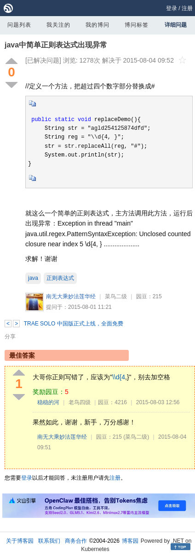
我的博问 (97, 25)
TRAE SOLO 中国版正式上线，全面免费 (73, 323)
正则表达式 (60, 278)
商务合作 (76, 541)
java (33, 278)
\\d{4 (118, 377)
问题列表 (19, 25)
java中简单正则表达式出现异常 (56, 45)
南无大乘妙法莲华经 (71, 296)
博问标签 (137, 25)
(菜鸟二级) (136, 437)
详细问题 (176, 25)
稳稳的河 (48, 402)
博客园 (130, 541)
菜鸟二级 (116, 296)
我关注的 (58, 25)
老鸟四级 (80, 402)
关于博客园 (20, 541)
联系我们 (49, 541)
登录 (171, 8)
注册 (187, 8)
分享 (10, 336)
